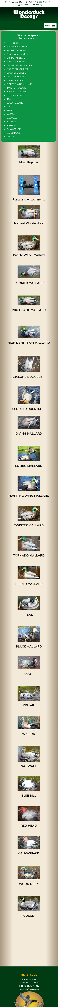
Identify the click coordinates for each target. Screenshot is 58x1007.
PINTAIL (10, 110)
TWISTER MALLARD (16, 87)
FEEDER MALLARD (15, 95)
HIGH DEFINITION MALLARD (20, 65)
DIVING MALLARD (15, 76)
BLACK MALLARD (15, 103)
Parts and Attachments (18, 46)
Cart (35, 4)
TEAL (9, 99)
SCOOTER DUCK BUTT (18, 72)
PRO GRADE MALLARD (18, 61)
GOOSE (10, 136)
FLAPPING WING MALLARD (19, 84)
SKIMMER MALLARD (16, 57)
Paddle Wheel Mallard (17, 54)
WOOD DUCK (13, 133)
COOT (10, 106)
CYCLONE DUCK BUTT (17, 69)
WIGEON (11, 114)
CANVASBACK (14, 129)
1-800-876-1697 (44, 2)
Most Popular (13, 42)
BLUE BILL (11, 121)
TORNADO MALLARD (17, 91)
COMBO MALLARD (15, 80)
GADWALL (12, 118)
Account (23, 4)
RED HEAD (12, 125)
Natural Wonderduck (16, 50)
